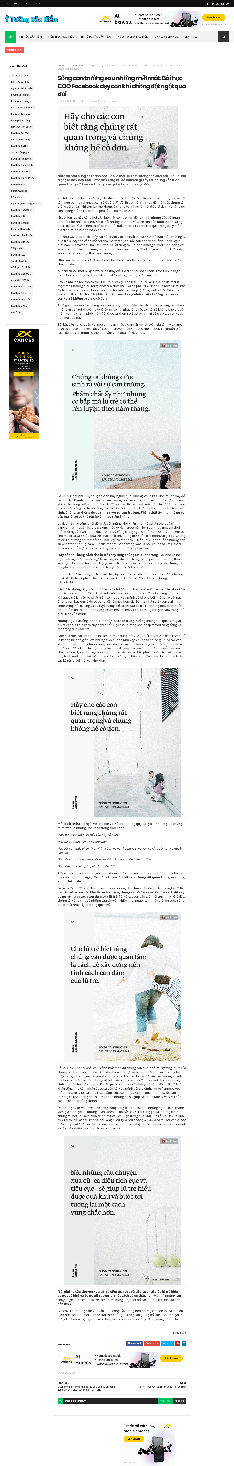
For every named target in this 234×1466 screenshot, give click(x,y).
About (17, 4)
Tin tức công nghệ (20, 152)
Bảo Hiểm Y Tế (18, 216)
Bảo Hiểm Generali (20, 223)
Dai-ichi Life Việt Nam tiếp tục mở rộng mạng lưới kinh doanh (209, 158)
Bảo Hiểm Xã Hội (19, 146)
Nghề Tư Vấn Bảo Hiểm (96, 36)
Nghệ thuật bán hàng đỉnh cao (21, 204)
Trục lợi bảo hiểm (19, 261)
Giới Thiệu (191, 36)
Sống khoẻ (16, 197)
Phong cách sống (20, 101)
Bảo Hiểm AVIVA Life (21, 286)
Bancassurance (166, 36)
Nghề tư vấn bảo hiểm (22, 88)
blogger (159, 1433)
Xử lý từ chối (17, 248)
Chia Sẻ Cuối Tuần (20, 280)
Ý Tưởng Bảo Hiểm (62, 1461)
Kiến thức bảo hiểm (20, 82)
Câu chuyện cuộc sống (22, 107)
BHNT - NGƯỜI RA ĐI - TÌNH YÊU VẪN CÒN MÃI (209, 210)
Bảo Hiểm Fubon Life (21, 293)
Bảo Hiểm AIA (18, 184)
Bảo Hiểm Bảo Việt (20, 133)
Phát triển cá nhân (20, 95)
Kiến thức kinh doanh (21, 127)
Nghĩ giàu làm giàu (20, 114)
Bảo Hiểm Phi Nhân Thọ (23, 178)
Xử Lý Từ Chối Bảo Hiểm (133, 36)
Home (8, 4)
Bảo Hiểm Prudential (21, 159)
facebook (145, 1433)
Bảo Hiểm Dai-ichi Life (22, 165)
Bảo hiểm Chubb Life (21, 235)
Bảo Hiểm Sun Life (20, 242)
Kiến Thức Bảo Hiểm (61, 36)
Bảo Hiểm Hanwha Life (22, 210)
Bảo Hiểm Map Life (20, 299)
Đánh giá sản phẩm (21, 267)
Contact (28, 4)
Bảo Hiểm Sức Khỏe (21, 274)
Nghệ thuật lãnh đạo (21, 229)
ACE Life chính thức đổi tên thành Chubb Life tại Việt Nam (209, 174)
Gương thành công (20, 120)
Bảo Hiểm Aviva (19, 306)
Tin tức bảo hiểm (19, 75)
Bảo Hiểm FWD (18, 255)
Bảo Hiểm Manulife (20, 171)
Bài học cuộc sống (20, 139)
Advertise (42, 4)
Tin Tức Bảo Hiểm (30, 36)
